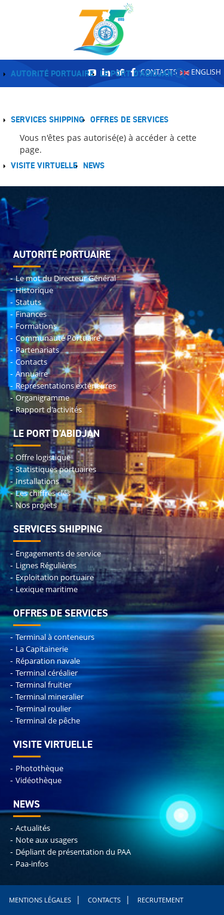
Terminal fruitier (44, 685)
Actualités (33, 828)
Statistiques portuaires (56, 469)
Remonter (0, 2)
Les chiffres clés (43, 493)
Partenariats (37, 350)
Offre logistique (43, 457)
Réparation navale (48, 661)
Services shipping (47, 120)
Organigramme (42, 398)
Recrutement (160, 899)
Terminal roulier (43, 709)
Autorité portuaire (52, 74)
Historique (34, 290)
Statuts (28, 302)
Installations (37, 481)
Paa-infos (32, 864)
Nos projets (36, 505)
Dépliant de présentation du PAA (73, 852)
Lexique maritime (47, 589)
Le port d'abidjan (56, 434)
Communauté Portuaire (58, 338)
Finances (31, 314)
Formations (36, 326)
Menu (124, 166)
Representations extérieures (66, 386)
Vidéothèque (39, 780)
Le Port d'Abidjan (136, 74)
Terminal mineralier (50, 697)
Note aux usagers (47, 840)
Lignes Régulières (46, 565)
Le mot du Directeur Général (66, 278)
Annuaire (32, 374)
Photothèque (39, 768)
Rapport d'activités (49, 410)
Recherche (180, 74)
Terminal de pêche (48, 721)
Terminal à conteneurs (55, 637)
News (94, 166)
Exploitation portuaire (55, 577)
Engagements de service (58, 554)
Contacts (31, 362)
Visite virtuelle (44, 166)
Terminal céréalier (47, 673)
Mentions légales (40, 899)
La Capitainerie (42, 649)
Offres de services (129, 120)
